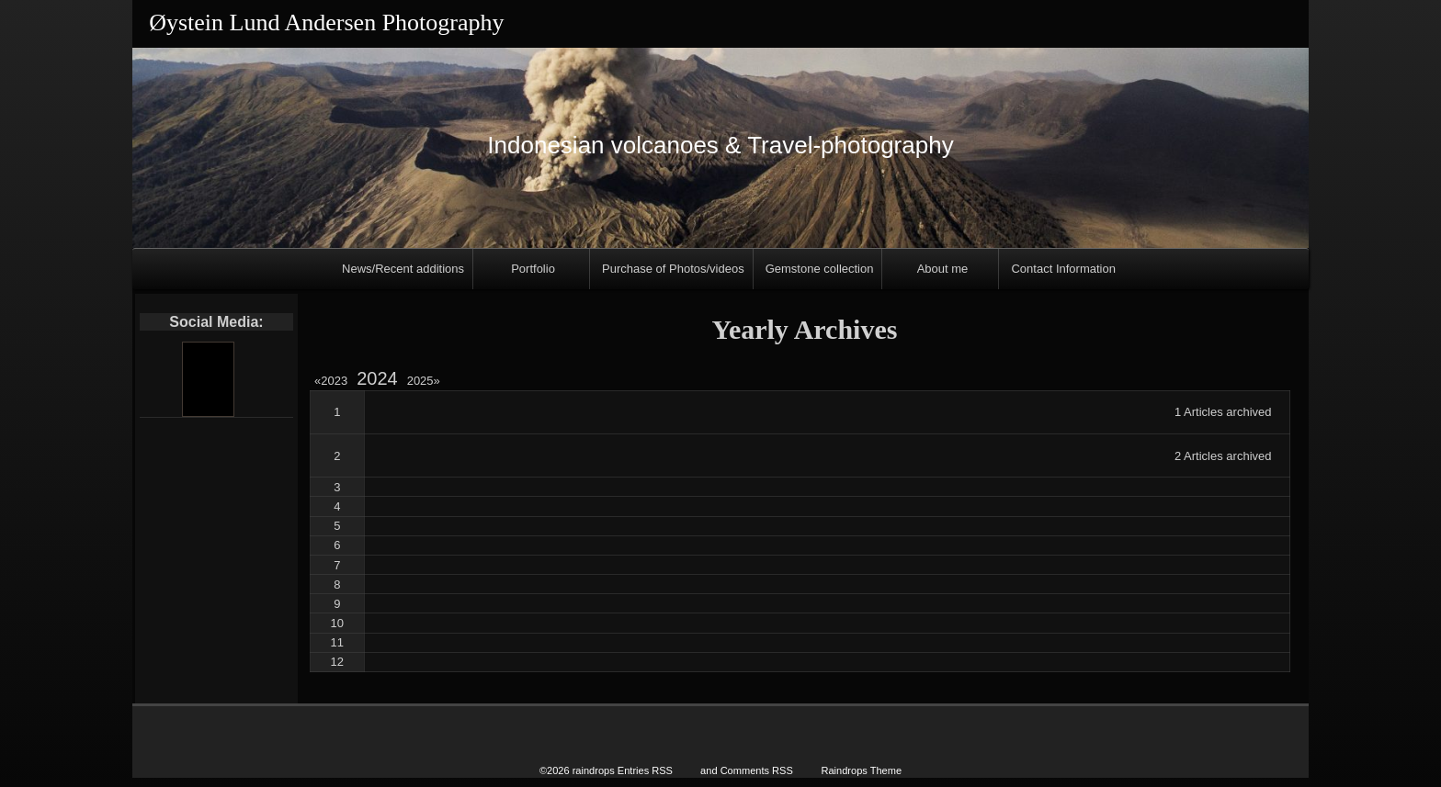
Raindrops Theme (861, 770)
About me (943, 268)
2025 (423, 381)
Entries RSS (645, 770)
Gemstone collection (820, 268)
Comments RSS (756, 770)
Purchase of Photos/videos (673, 268)
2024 (377, 378)
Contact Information (1063, 268)
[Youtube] (207, 379)
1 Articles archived (1223, 412)
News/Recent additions (403, 268)
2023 (333, 381)
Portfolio (533, 268)
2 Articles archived (1223, 456)
